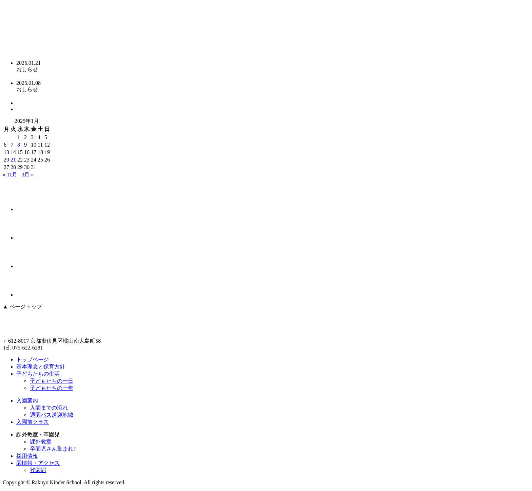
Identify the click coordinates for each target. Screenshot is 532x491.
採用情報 (27, 456)
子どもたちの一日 (51, 381)
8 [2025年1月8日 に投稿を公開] (18, 145)
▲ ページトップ (22, 306)
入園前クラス (32, 422)
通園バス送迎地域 (51, 415)
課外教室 (41, 442)
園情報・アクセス (38, 463)
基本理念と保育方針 (40, 367)
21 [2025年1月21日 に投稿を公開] (13, 160)
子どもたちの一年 (51, 388)
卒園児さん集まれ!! (53, 449)
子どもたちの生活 (38, 374)
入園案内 (27, 400)
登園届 (38, 470)
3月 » (27, 174)
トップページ (32, 359)
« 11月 (10, 174)
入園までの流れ (49, 408)
